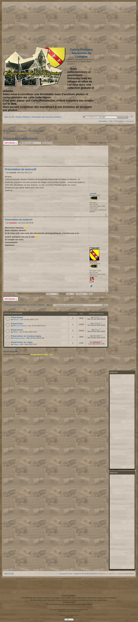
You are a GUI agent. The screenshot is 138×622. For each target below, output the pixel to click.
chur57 (16, 319)
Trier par (67, 294)
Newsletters (103, 121)
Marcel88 (96, 336)
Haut (106, 164)
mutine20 (12, 173)
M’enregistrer (119, 121)
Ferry (97, 330)
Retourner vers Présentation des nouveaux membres (24, 305)
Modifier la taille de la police (132, 116)
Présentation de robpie (22, 342)
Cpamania (13, 223)
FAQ (111, 121)
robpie (16, 344)
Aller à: (49, 305)
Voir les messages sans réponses (15, 131)
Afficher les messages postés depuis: (38, 294)
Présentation (17, 317)
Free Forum (76, 611)
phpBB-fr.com (74, 615)
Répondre (10, 143)
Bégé (16, 332)
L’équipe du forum (65, 574)
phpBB (62, 609)
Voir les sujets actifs (36, 131)
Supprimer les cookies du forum (85, 574)
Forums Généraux (23, 117)
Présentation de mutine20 (20, 138)
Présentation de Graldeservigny (26, 336)
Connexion (130, 121)
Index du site (9, 117)
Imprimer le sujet (83, 116)
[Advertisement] (109, 24)
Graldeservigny (19, 338)
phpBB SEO (69, 617)
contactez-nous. (69, 602)
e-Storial (96, 323)
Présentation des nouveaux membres (46, 117)
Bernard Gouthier (20, 326)
